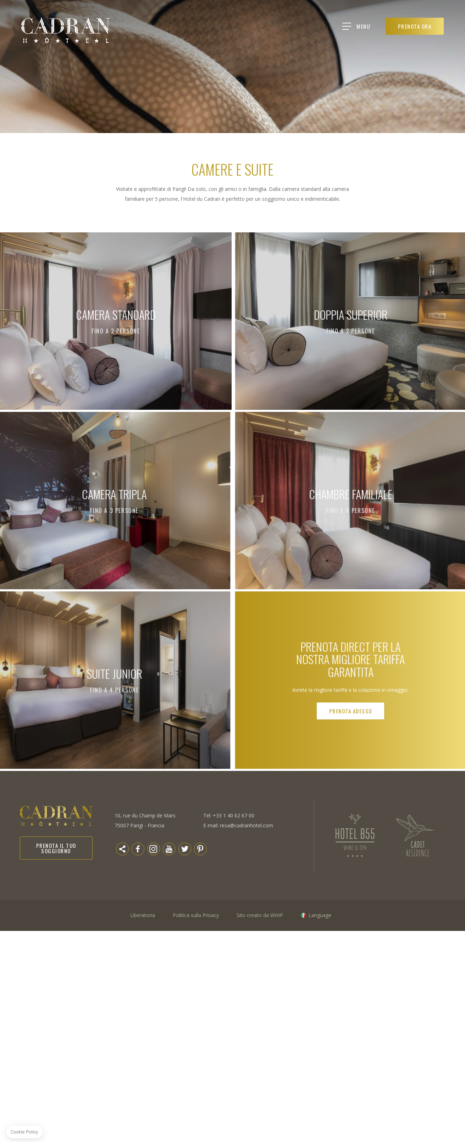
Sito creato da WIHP (260, 915)
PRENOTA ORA (415, 26)
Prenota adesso (423, 711)
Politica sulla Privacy (196, 915)
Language (320, 915)
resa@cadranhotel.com (246, 825)
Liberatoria (142, 915)
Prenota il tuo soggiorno (56, 848)
